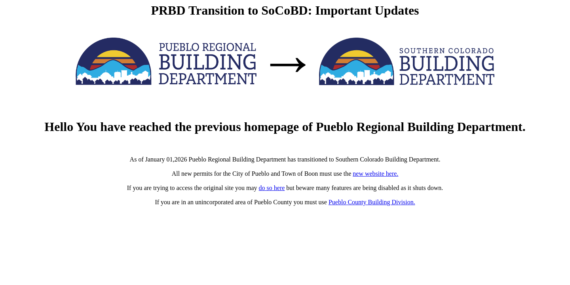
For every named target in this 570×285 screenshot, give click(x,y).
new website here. (375, 173)
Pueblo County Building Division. (372, 202)
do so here (272, 187)
